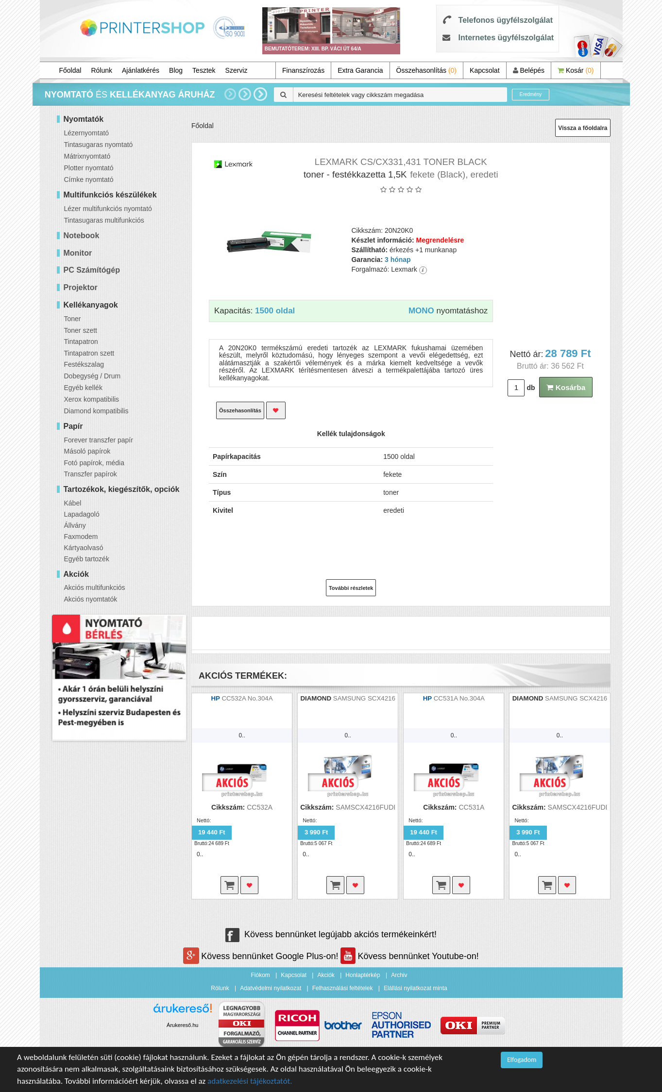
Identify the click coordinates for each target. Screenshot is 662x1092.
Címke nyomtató (89, 179)
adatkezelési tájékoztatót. (249, 1081)
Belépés (528, 70)
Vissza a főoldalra (582, 128)
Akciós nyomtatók (91, 599)
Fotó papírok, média (94, 463)
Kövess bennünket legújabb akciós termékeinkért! (331, 934)
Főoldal (70, 70)
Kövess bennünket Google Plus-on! (261, 956)
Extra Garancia (360, 70)
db (530, 387)
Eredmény (531, 94)
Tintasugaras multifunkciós (104, 220)
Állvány (75, 525)
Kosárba (565, 387)
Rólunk (101, 70)
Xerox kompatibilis (91, 399)
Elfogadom (521, 1060)
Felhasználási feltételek (342, 988)
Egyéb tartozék (86, 559)
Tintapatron (81, 341)
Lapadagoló (82, 514)
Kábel (73, 503)
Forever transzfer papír (98, 440)
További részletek (351, 588)
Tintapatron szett (89, 353)
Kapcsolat (484, 70)
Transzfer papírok (90, 474)
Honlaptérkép (362, 975)
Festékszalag (84, 364)
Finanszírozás (303, 70)
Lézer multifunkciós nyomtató (108, 208)
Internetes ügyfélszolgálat (506, 37)
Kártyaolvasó (83, 548)
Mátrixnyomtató (87, 156)
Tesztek (203, 70)
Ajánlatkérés (140, 70)
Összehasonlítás (426, 70)
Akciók (325, 975)
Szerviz (236, 70)
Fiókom (260, 975)
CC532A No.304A (246, 698)
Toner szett (80, 330)
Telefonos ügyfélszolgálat (505, 20)
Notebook (82, 235)
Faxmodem (81, 536)
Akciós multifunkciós (94, 587)
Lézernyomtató (86, 133)
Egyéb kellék (83, 387)
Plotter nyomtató (89, 168)
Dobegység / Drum (92, 376)
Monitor (78, 253)
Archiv (399, 975)
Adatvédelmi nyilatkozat (270, 988)
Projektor (81, 287)
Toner (72, 319)
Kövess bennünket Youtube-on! (409, 956)
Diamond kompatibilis (96, 411)
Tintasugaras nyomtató (98, 144)
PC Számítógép (92, 270)
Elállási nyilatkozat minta (415, 988)
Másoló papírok (87, 451)
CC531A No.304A (459, 698)
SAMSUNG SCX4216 (364, 698)
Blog (176, 70)
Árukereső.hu (182, 1025)
